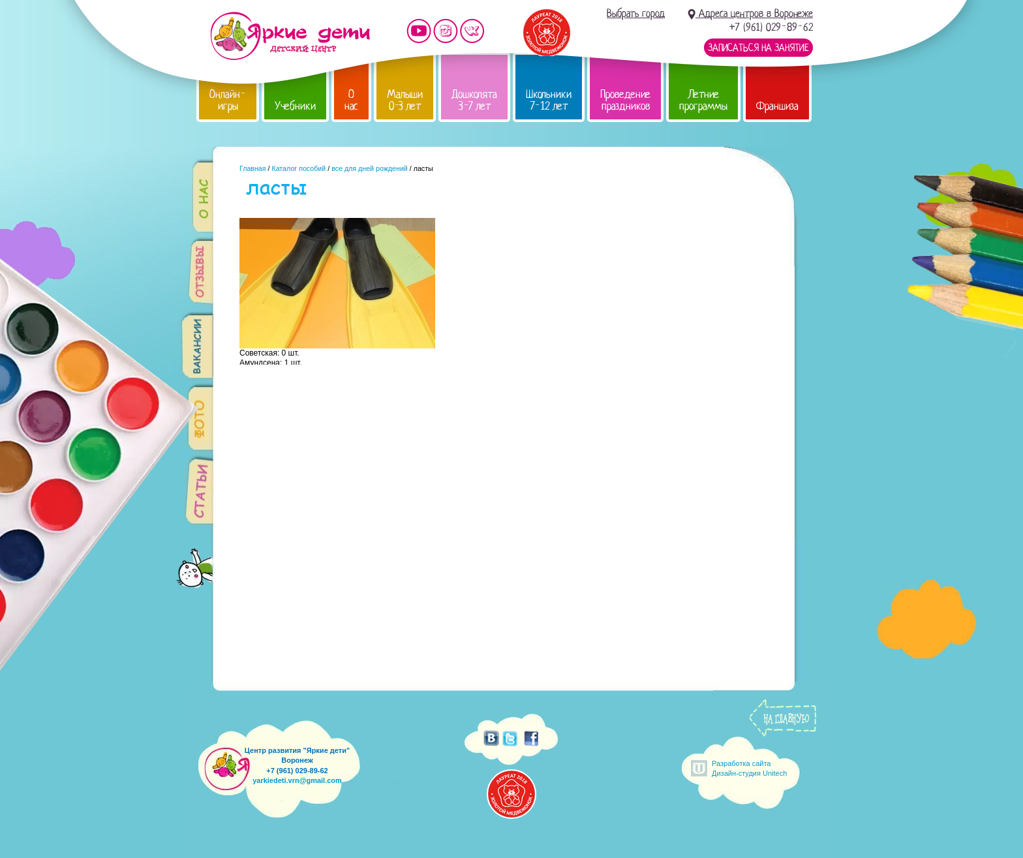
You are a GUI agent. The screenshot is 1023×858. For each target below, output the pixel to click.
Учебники (295, 106)
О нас (351, 100)
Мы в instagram (445, 31)
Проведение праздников (625, 100)
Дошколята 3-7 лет (474, 100)
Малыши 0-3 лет (405, 100)
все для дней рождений (369, 168)
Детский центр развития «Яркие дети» (290, 36)
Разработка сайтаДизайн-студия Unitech (749, 768)
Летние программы (703, 100)
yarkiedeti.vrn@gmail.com (297, 780)
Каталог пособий (298, 168)
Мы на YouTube (418, 31)
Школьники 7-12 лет (549, 100)
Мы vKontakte (472, 31)
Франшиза (777, 106)
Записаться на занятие (758, 47)
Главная (252, 168)
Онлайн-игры (227, 100)
